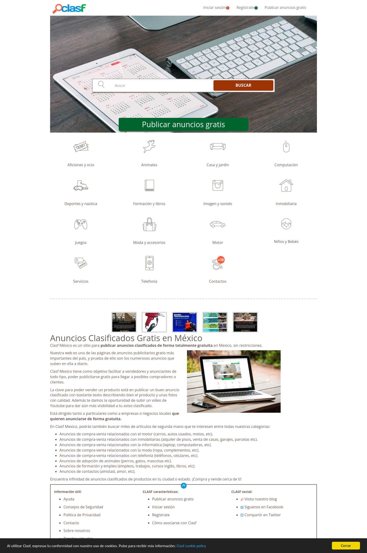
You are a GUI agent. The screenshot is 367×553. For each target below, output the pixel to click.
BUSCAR (243, 85)
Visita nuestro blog (259, 499)
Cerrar (346, 545)
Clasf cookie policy (191, 545)
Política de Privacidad (81, 514)
